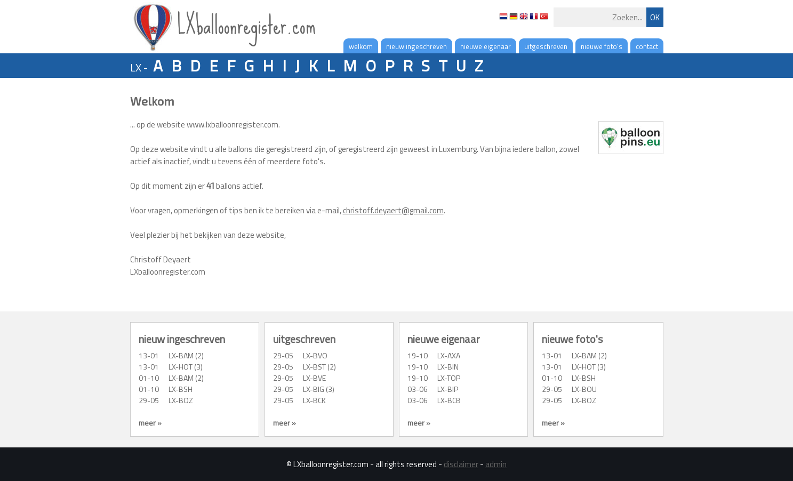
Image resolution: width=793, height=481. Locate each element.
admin (496, 464)
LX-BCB (449, 400)
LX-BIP (447, 389)
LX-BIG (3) (318, 389)
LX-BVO (315, 355)
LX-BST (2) (319, 366)
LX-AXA (448, 355)
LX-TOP (448, 377)
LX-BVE (314, 377)
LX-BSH (181, 389)
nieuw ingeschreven (416, 46)
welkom (361, 46)
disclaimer (461, 464)
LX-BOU (584, 389)
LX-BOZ (181, 400)
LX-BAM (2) (186, 355)
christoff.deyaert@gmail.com (393, 210)
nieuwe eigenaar (485, 46)
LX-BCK (314, 400)
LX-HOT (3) (186, 366)
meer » (150, 422)
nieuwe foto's (601, 46)
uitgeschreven (545, 46)
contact (647, 46)
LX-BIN (448, 366)
